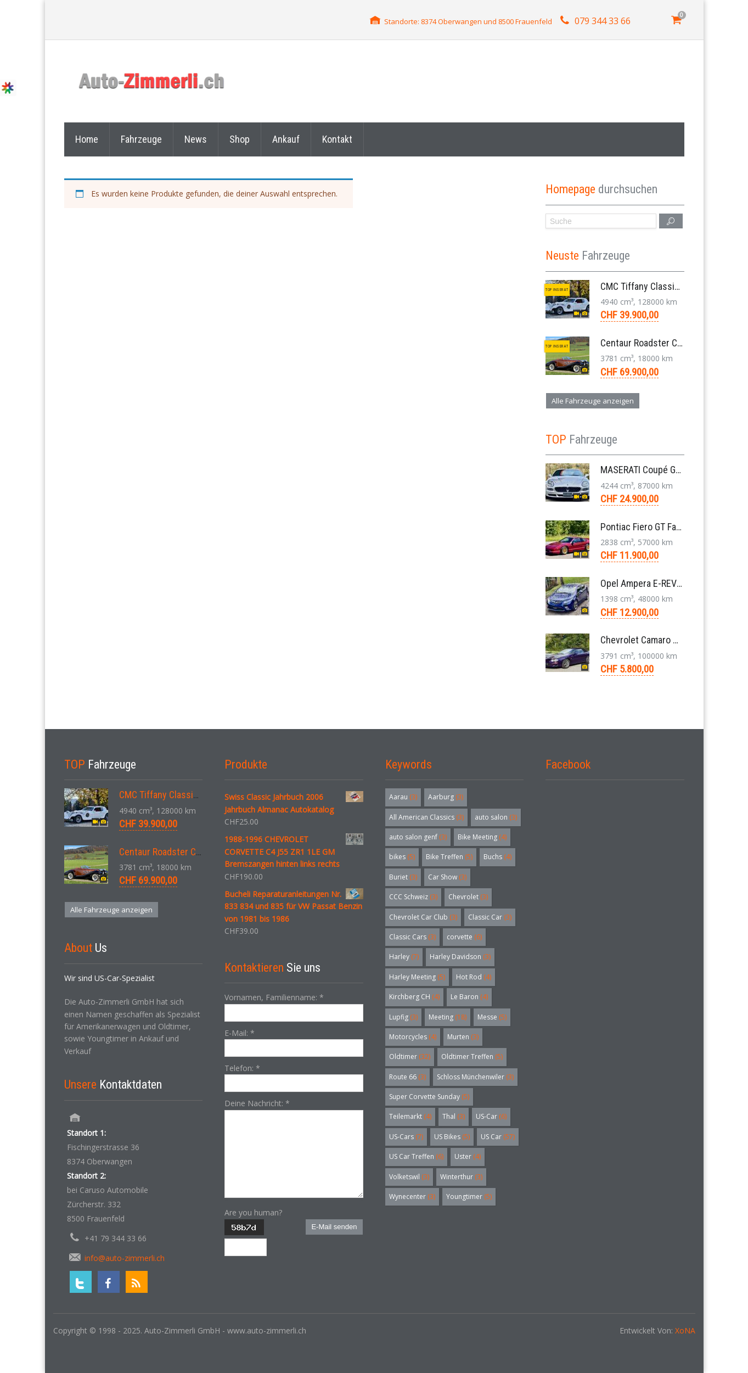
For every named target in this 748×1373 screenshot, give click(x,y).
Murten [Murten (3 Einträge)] (463, 1036)
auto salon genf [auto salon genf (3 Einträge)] (418, 837)
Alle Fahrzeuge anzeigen (593, 401)
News (195, 139)
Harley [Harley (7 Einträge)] (404, 956)
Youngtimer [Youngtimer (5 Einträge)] (469, 1196)
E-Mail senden (334, 1227)
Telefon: (242, 1068)
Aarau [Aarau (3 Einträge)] (403, 797)
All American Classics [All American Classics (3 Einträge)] (426, 817)
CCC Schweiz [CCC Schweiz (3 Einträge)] (413, 896)
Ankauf (286, 139)
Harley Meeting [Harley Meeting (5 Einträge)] (417, 977)
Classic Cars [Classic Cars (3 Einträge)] (412, 937)
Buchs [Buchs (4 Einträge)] (497, 856)
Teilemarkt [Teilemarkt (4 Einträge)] (410, 1116)
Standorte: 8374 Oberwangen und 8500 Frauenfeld (468, 21)
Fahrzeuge (141, 139)
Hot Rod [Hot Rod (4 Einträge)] (473, 977)
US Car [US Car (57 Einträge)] (498, 1136)
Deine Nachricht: (257, 1103)
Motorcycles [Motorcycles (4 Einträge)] (412, 1036)
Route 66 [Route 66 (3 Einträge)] (407, 1076)
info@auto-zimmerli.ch (125, 1258)
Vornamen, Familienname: (274, 997)
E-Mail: (239, 1033)
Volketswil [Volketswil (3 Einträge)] (409, 1176)
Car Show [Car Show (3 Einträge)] (447, 877)
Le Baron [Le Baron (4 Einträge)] (469, 996)
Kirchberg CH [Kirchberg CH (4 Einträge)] (414, 996)
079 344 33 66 (603, 21)
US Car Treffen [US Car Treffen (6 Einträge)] (416, 1156)
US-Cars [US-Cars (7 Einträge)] (406, 1136)
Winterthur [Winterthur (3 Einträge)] (461, 1176)
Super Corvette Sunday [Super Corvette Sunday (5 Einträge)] (429, 1096)
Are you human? (253, 1212)
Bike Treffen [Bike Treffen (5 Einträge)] (449, 856)
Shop (239, 139)
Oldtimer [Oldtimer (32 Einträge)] (409, 1056)
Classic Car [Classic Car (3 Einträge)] (489, 917)
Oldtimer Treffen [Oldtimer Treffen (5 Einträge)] (472, 1056)
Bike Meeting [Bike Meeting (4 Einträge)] (482, 837)
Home (86, 139)
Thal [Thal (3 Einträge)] (453, 1116)
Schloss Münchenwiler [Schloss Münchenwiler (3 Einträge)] (475, 1076)
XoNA (685, 1330)
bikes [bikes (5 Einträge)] (402, 856)
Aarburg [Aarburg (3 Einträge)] (445, 797)
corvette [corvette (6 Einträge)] (464, 937)
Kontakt (337, 139)
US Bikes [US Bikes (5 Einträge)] (452, 1136)
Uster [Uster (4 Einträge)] (467, 1156)
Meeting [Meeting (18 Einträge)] (447, 1017)
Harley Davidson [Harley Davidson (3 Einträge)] (460, 956)
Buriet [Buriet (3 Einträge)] (403, 877)
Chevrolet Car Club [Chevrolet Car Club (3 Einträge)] (423, 917)
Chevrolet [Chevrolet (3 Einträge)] (468, 896)
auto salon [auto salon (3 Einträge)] (496, 817)
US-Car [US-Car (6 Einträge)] (491, 1116)
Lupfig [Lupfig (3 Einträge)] (403, 1017)
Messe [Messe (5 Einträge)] (492, 1017)
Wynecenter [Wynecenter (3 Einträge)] (412, 1196)
